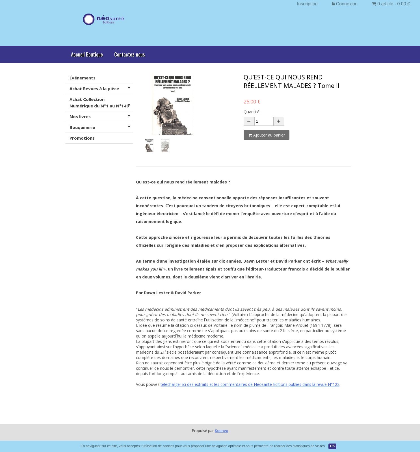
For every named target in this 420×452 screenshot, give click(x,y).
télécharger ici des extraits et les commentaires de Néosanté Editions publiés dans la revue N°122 (250, 384)
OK (332, 446)
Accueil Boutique (87, 54)
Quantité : (252, 111)
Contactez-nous (129, 54)
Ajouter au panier (266, 135)
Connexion (345, 3)
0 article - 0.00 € (391, 3)
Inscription (307, 3)
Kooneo (221, 430)
